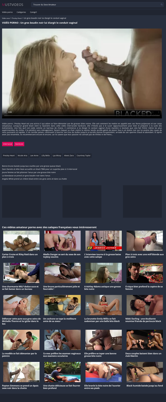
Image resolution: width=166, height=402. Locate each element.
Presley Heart (17, 18)
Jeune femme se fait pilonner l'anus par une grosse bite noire (29, 172)
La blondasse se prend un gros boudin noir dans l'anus (26, 176)
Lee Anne (34, 155)
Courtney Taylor (84, 155)
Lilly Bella (46, 155)
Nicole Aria (22, 155)
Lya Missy (57, 155)
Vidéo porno (7, 12)
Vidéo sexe (6, 18)
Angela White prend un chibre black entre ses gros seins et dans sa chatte (34, 179)
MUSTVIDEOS (12, 4)
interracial (7, 144)
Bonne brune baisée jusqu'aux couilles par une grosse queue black (31, 166)
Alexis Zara (69, 155)
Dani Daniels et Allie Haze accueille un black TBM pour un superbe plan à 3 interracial (39, 169)
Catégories (21, 12)
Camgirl (33, 12)
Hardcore (19, 144)
